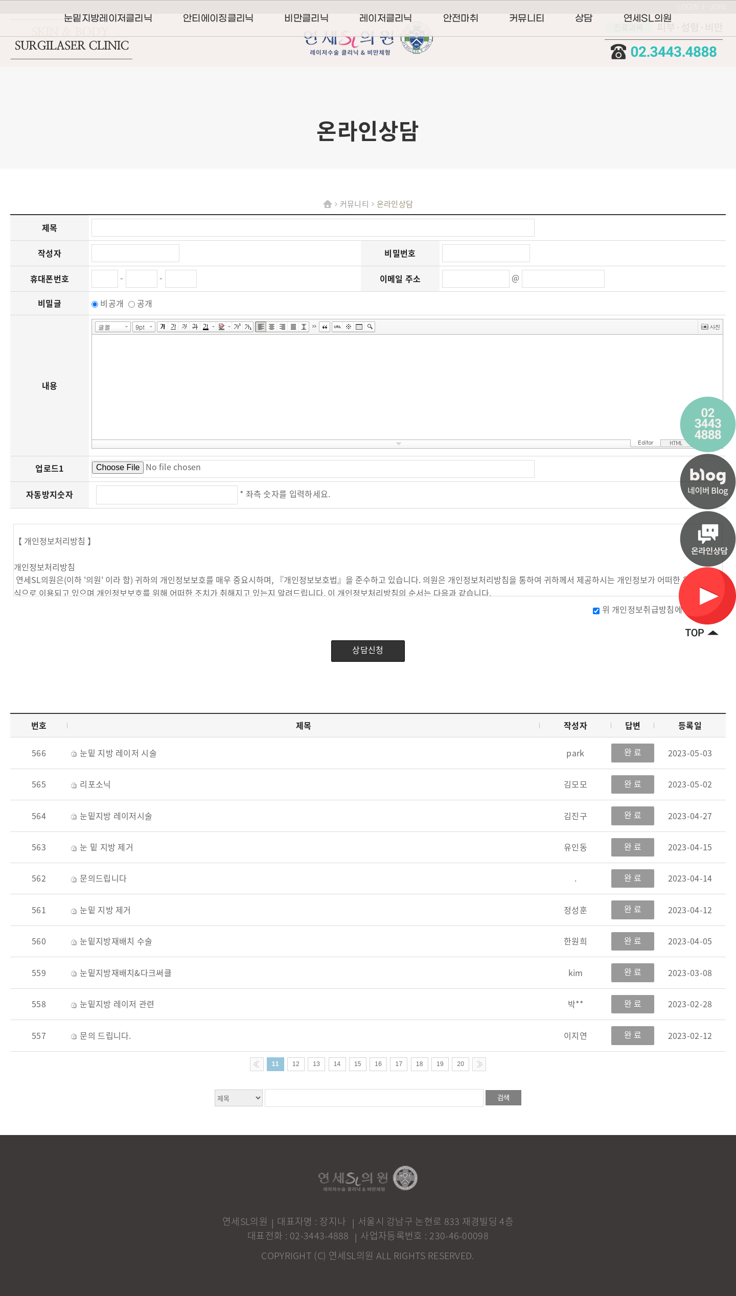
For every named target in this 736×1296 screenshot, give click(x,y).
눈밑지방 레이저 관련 (113, 1004)
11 (275, 1064)
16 (378, 1064)
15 (357, 1064)
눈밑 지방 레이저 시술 (114, 753)
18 (419, 1064)
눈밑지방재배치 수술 (111, 941)
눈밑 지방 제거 (101, 910)
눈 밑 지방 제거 (102, 847)
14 (337, 1064)
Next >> (479, 1064)
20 (460, 1064)
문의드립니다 (99, 878)
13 (316, 1064)
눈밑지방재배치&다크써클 (121, 972)
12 (296, 1064)
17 (398, 1064)
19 (440, 1064)
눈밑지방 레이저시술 (111, 815)
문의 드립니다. (101, 1035)
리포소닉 (91, 784)
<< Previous (257, 1064)
